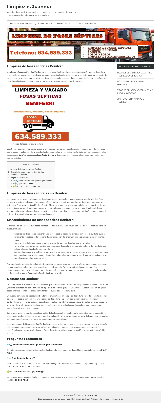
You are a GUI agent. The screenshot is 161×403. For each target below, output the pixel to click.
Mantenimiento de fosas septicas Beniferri (26, 172)
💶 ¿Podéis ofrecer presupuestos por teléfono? (32, 180)
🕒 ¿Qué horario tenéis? (22, 183)
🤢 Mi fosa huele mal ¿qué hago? (26, 186)
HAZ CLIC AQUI (20, 366)
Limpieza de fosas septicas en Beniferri (25, 169)
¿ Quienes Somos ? (43, 23)
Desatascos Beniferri (17, 175)
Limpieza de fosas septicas (20, 23)
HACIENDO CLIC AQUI (17, 380)
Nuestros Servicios (84, 23)
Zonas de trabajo (62, 23)
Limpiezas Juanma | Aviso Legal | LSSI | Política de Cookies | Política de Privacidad (73, 399)
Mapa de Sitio (117, 399)
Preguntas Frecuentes (18, 177)
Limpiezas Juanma (29, 6)
